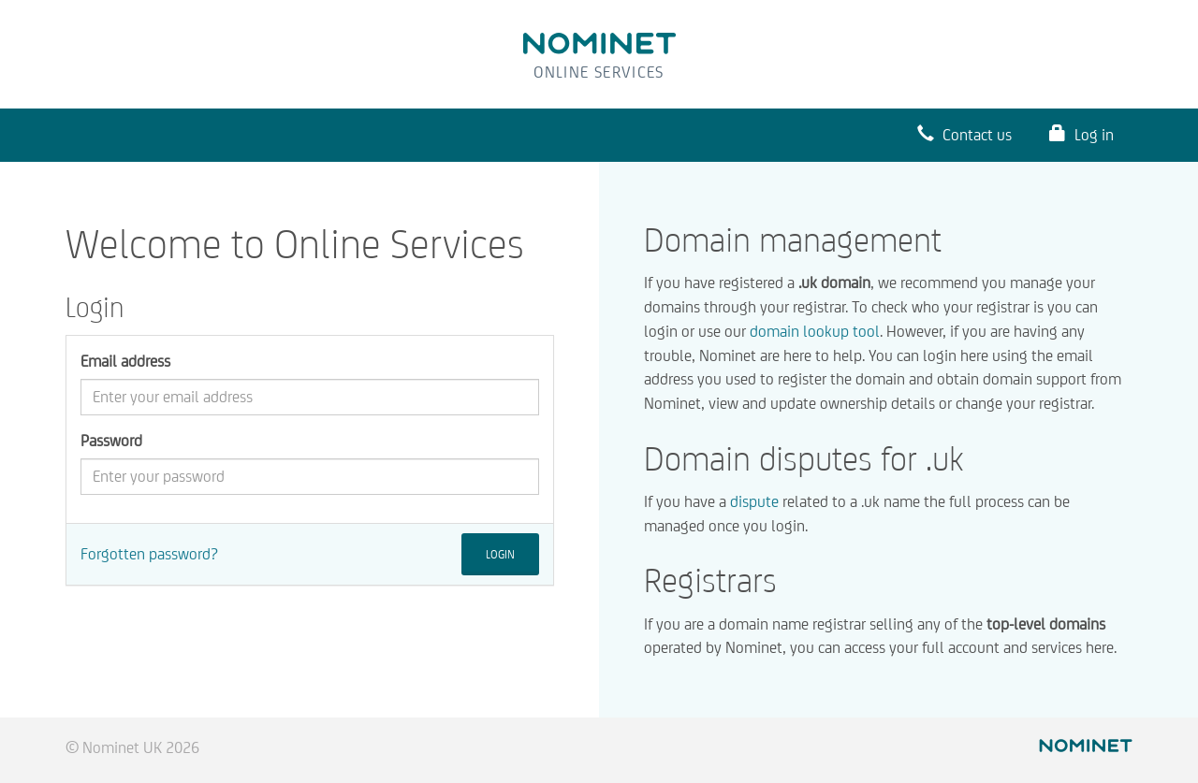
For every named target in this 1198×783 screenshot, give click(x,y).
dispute (754, 501)
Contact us (964, 134)
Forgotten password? (149, 553)
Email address (125, 361)
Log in (1081, 134)
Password (111, 440)
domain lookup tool (815, 331)
